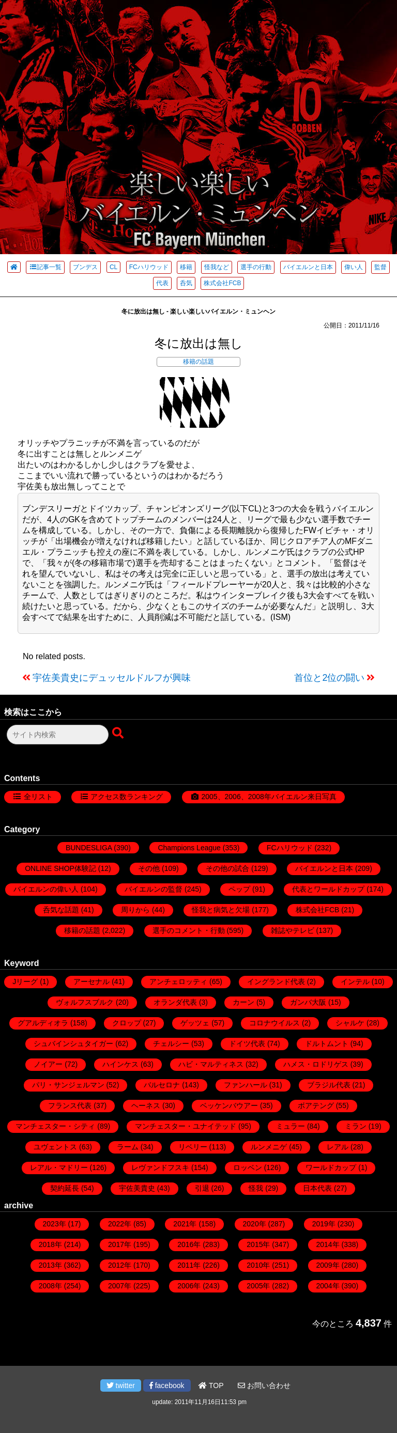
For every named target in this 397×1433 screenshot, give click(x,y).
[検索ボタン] (119, 733)
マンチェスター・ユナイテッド (185, 1126)
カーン (243, 1002)
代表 (162, 283)
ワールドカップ (331, 1167)
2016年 (189, 1244)
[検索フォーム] (58, 734)
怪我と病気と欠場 (221, 910)
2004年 (328, 1286)
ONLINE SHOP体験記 (60, 868)
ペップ (239, 889)
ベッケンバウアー (229, 1105)
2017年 (119, 1244)
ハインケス (120, 1064)
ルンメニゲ (269, 1147)
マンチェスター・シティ (55, 1126)
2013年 (50, 1265)
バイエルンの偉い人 (46, 889)
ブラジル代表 (328, 1085)
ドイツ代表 (247, 1043)
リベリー (192, 1147)
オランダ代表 (175, 1002)
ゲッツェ (194, 1023)
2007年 (119, 1286)
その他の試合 (227, 868)
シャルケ (349, 1023)
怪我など (216, 267)
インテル (355, 981)
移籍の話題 (198, 361)
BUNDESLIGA (89, 848)
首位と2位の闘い (329, 678)
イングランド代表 (276, 981)
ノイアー (48, 1064)
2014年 (328, 1244)
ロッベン (247, 1167)
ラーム (128, 1147)
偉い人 (353, 267)
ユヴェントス (55, 1147)
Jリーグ (25, 981)
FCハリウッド (149, 267)
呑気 (186, 283)
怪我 (256, 1188)
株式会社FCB (222, 283)
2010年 (258, 1265)
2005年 (258, 1286)
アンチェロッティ (178, 981)
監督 (380, 267)
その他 (149, 868)
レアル (337, 1147)
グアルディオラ (43, 1023)
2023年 (54, 1224)
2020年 (254, 1224)
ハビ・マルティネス (210, 1064)
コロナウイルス (274, 1023)
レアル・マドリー (59, 1167)
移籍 (186, 267)
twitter (120, 1385)
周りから (135, 910)
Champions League (189, 848)
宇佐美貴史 (137, 1188)
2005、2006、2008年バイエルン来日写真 (268, 796)
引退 (202, 1188)
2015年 (258, 1244)
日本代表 (317, 1188)
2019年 (323, 1224)
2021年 (184, 1224)
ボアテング (316, 1105)
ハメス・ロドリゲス (315, 1064)
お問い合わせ (264, 1385)
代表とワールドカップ (328, 889)
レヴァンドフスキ (160, 1167)
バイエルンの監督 (153, 889)
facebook (167, 1385)
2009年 (328, 1265)
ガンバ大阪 (308, 1002)
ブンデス (85, 267)
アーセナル (91, 981)
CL (113, 267)
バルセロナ (162, 1085)
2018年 (50, 1244)
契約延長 (64, 1188)
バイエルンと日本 (308, 267)
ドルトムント (326, 1043)
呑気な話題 (61, 910)
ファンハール (245, 1085)
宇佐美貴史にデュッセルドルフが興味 (112, 678)
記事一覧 (45, 267)
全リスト (38, 796)
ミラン (356, 1126)
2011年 (189, 1265)
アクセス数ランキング (126, 796)
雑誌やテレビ (292, 930)
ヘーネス (145, 1105)
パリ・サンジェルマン (68, 1085)
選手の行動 (255, 267)
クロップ (126, 1023)
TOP (210, 1385)
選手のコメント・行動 (188, 930)
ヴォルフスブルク (85, 1002)
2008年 (50, 1286)
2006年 (189, 1286)
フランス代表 (69, 1105)
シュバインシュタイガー (73, 1043)
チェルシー (171, 1043)
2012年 (119, 1265)
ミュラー (290, 1126)
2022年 (119, 1224)
